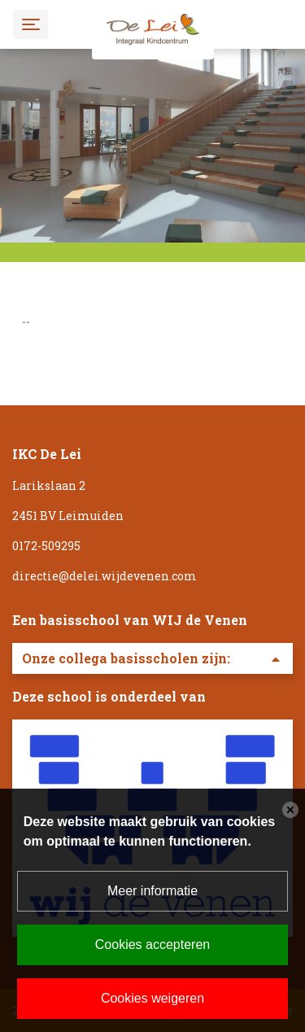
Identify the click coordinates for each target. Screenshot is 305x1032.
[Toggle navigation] (30, 24)
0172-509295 (46, 545)
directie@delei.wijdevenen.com (104, 576)
